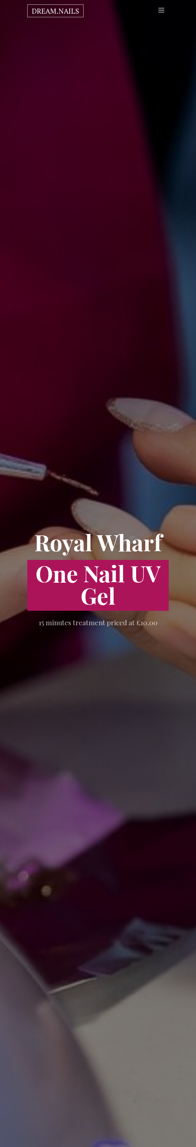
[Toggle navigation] (161, 10)
